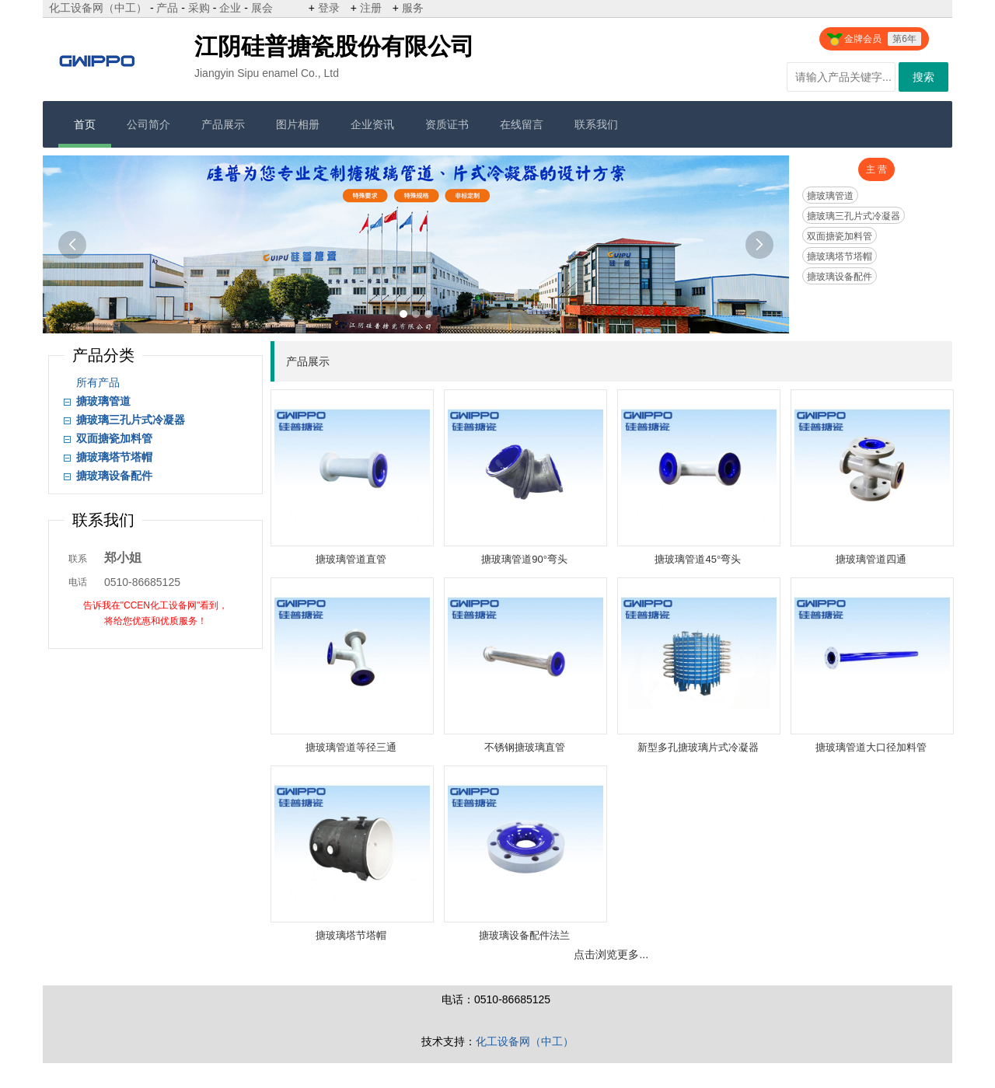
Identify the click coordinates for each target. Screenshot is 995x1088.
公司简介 (148, 124)
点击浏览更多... (611, 954)
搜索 (923, 77)
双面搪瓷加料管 (839, 236)
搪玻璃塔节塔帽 (839, 256)
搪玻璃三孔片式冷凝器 (853, 216)
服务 (413, 8)
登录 (329, 8)
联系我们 (596, 124)
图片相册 (297, 124)
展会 (262, 8)
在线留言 (521, 124)
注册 (371, 8)
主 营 (876, 169)
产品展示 (223, 124)
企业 (230, 8)
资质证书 (447, 124)
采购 (199, 8)
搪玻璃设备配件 (839, 276)
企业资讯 (372, 124)
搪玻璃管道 (830, 195)
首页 (85, 124)
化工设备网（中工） (98, 8)
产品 (167, 8)
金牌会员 (874, 39)
